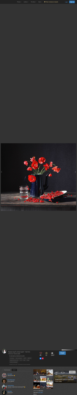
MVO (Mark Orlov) (11, 379)
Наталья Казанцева (14, 353)
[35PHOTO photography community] (8, 2)
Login (66, 2)
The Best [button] (33, 1)
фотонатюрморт (19, 358)
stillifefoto (29, 358)
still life (25, 358)
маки (24, 360)
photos (41, 390)
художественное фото (14, 360)
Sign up (72, 1)
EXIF (14, 370)
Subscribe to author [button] (62, 353)
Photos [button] (19, 1)
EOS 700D (40, 392)
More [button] (40, 1)
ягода (28, 360)
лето (21, 360)
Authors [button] (26, 1)
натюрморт (12, 358)
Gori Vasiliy (9, 374)
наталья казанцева (13, 362)
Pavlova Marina (10, 385)
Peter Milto (9, 391)
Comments (7, 370)
